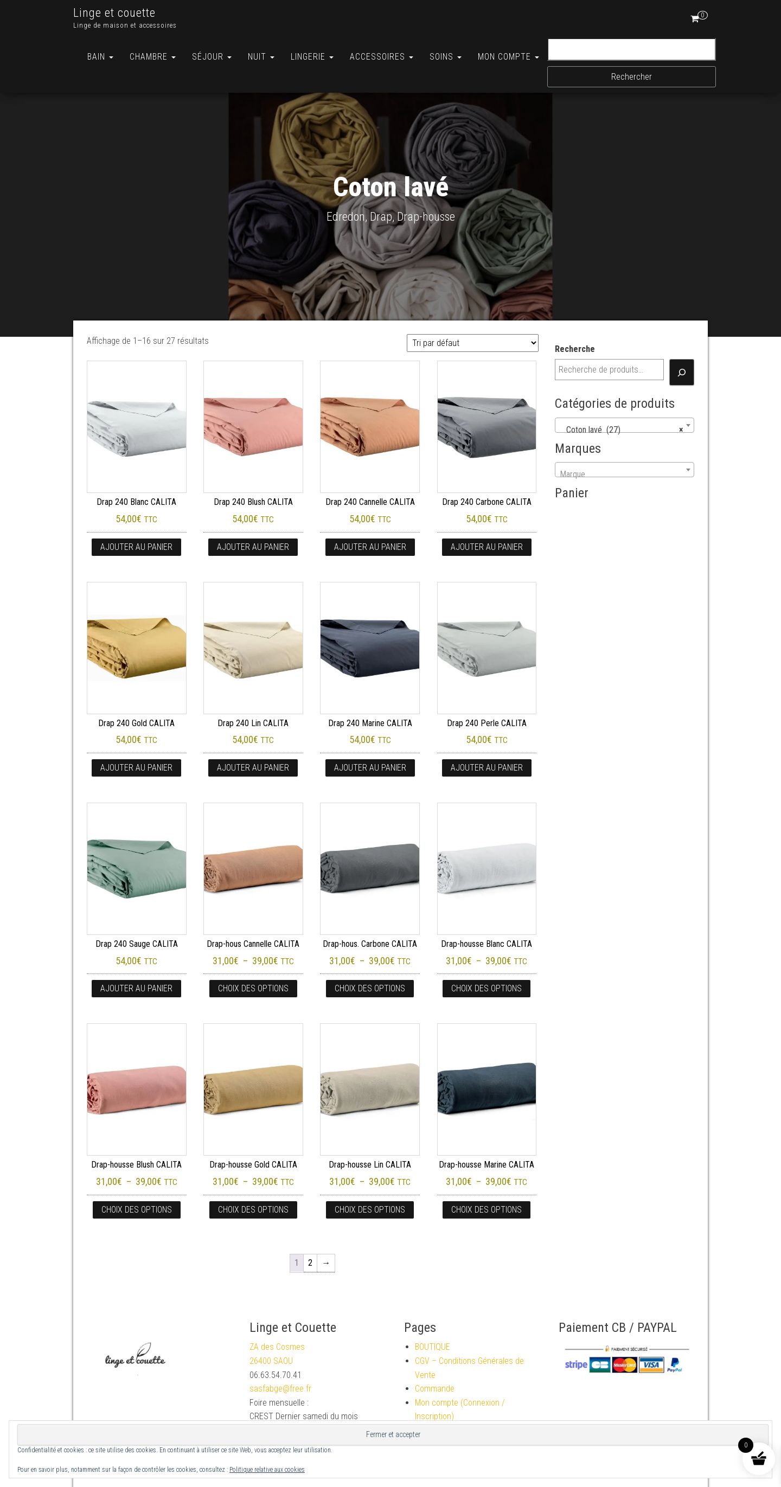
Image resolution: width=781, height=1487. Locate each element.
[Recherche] (681, 372)
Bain (100, 57)
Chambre (153, 57)
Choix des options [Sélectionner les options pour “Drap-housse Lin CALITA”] (370, 1209)
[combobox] (625, 425)
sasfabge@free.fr (280, 1388)
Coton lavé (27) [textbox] (621, 430)
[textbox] (624, 474)
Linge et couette (114, 13)
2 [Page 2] (310, 1263)
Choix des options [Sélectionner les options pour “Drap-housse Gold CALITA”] (253, 1209)
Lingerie (312, 57)
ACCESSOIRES (381, 57)
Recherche (575, 349)
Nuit (261, 57)
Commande (434, 1388)
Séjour (212, 57)
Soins (446, 57)
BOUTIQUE (432, 1347)
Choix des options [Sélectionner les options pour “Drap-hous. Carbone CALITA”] (370, 988)
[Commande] (473, 343)
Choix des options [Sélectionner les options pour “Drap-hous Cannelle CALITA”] (253, 988)
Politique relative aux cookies (267, 1469)
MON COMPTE (508, 57)
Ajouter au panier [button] (136, 547)
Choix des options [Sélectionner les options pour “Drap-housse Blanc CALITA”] (486, 988)
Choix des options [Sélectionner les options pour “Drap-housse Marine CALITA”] (486, 1209)
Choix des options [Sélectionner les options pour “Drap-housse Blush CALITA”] (136, 1209)
